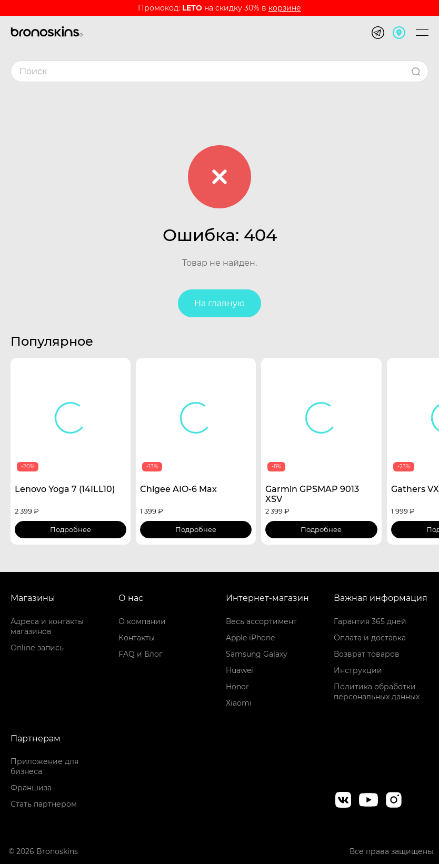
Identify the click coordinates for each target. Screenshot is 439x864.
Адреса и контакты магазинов (47, 626)
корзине (284, 8)
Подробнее (70, 529)
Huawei (239, 670)
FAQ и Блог (140, 654)
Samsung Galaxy (256, 654)
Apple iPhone (250, 637)
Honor (237, 686)
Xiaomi (239, 703)
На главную (219, 303)
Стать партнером (44, 804)
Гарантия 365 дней (370, 621)
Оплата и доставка (370, 637)
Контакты (136, 637)
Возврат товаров (367, 654)
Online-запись (37, 647)
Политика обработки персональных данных (377, 691)
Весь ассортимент (261, 621)
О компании (142, 621)
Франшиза (31, 787)
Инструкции (358, 670)
